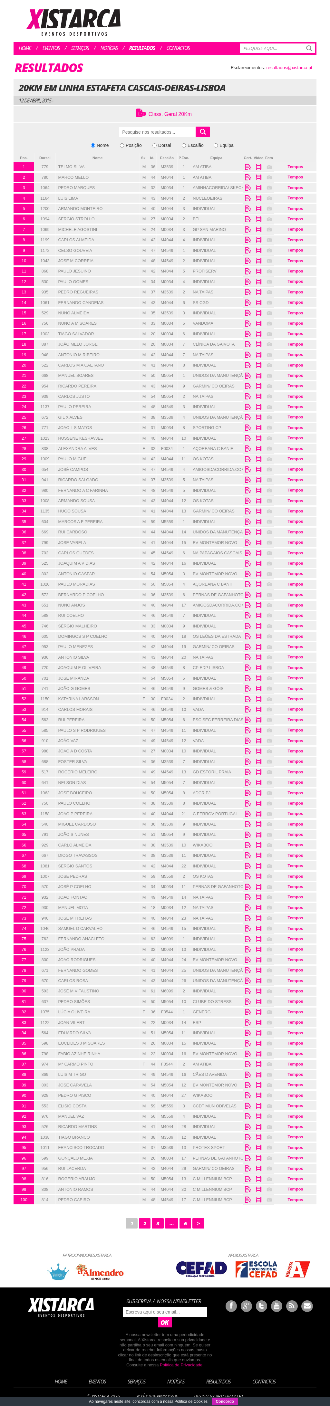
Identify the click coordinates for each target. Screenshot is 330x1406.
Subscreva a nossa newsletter (163, 1301)
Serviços (80, 48)
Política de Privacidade (181, 1365)
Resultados (142, 48)
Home (25, 48)
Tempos (295, 166)
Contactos (177, 48)
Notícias (109, 48)
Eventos (51, 48)
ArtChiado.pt (229, 1396)
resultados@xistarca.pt (289, 67)
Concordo (225, 1401)
